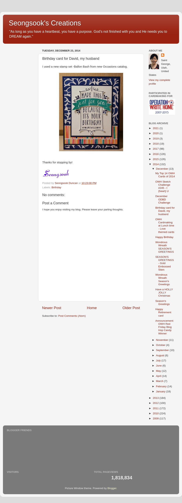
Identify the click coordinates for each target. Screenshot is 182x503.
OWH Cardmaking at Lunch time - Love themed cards (164, 225)
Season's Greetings (162, 302)
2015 (156, 159)
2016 (156, 154)
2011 (156, 408)
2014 (156, 164)
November (162, 339)
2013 (156, 397)
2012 (156, 403)
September (163, 350)
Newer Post (51, 308)
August (160, 355)
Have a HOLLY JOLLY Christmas (164, 292)
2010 (156, 413)
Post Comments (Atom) (72, 315)
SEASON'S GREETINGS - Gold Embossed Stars (164, 263)
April (159, 376)
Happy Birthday (164, 237)
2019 (156, 138)
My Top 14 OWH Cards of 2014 (165, 175)
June (159, 365)
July (158, 360)
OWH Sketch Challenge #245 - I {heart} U (163, 186)
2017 (156, 148)
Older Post (131, 308)
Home (92, 308)
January (161, 391)
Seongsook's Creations (45, 23)
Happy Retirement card (163, 312)
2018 (156, 143)
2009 (156, 418)
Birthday (56, 187)
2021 (156, 128)
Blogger (111, 488)
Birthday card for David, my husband (165, 210)
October (161, 345)
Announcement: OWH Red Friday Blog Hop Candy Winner (164, 327)
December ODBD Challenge (162, 199)
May (159, 370)
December (162, 168)
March (160, 381)
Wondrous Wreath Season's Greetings (162, 279)
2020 (156, 133)
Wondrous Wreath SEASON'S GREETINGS (164, 247)
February (161, 386)
